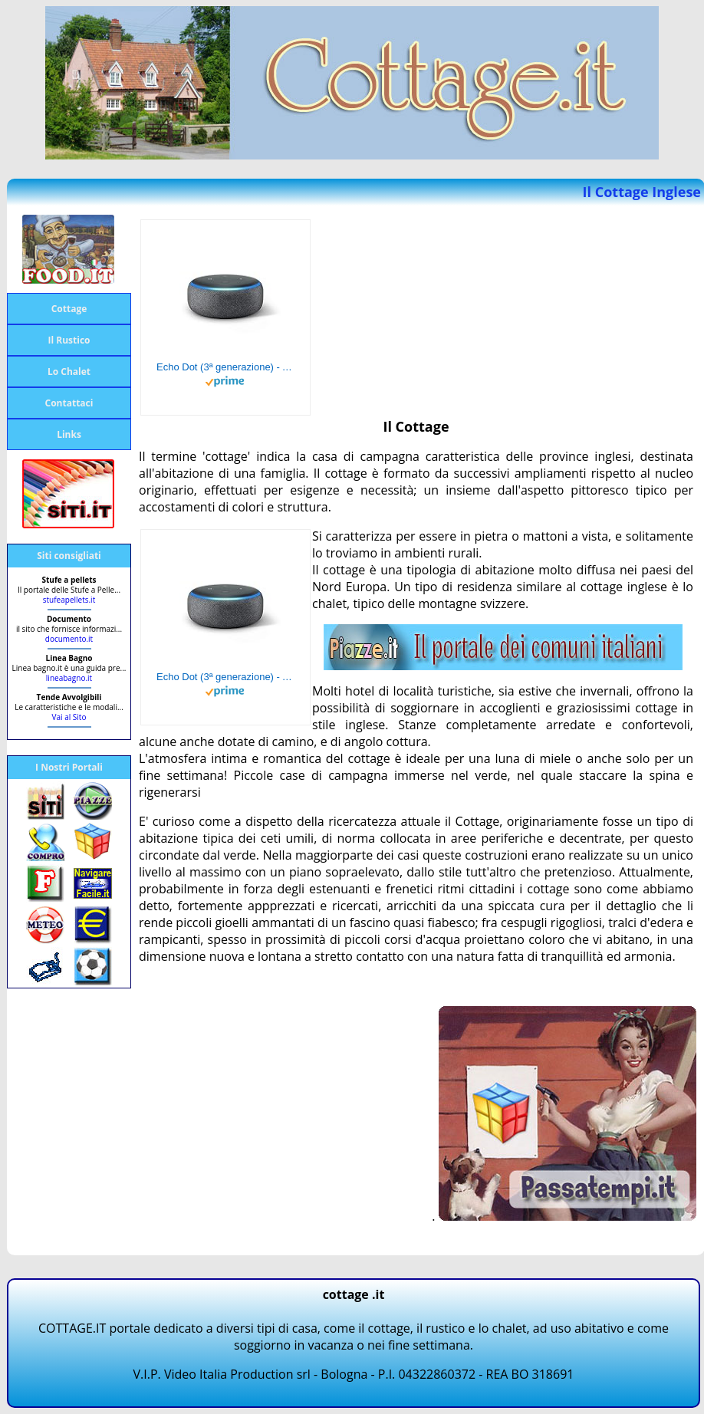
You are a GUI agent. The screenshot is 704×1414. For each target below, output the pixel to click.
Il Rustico (69, 340)
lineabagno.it (69, 677)
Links (69, 434)
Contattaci (69, 402)
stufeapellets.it (69, 599)
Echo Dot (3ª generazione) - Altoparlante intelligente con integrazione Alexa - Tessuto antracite (225, 367)
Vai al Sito (69, 717)
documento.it (69, 638)
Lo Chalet (69, 371)
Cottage (69, 308)
